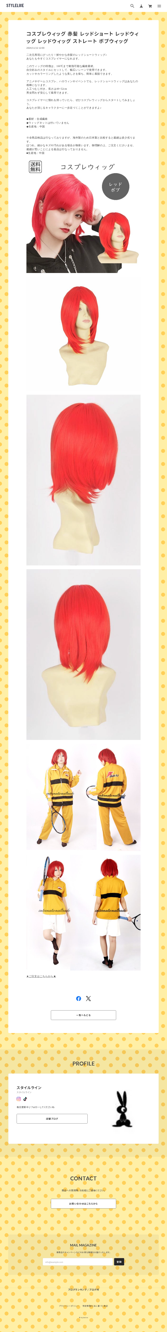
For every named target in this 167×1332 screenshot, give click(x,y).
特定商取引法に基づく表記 (95, 1305)
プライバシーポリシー (69, 1305)
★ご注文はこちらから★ (41, 976)
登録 (119, 1261)
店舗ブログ (52, 1118)
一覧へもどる (83, 1015)
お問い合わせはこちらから (83, 1203)
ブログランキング (77, 1289)
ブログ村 (94, 1289)
